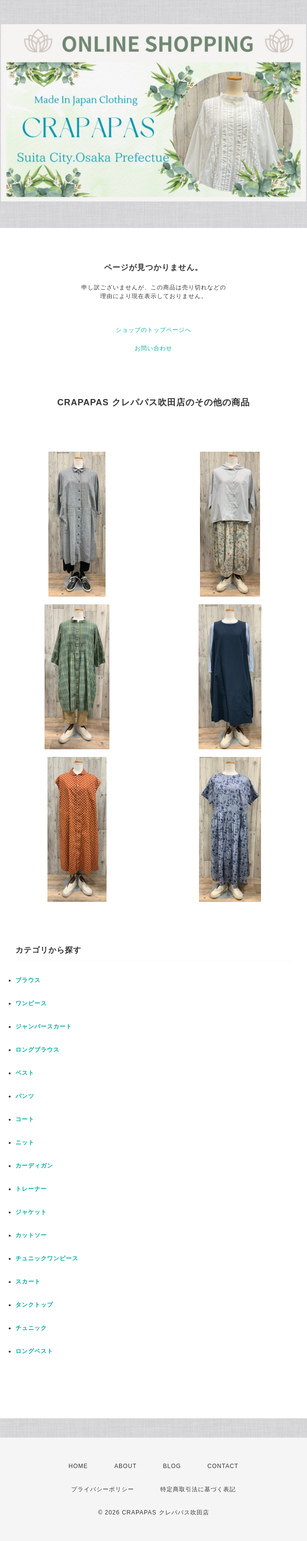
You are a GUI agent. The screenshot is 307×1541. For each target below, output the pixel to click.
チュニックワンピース (46, 1258)
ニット (24, 1142)
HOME (78, 1466)
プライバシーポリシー (102, 1489)
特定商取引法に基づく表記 (198, 1489)
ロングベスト (34, 1351)
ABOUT (125, 1466)
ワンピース (31, 1003)
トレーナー (31, 1188)
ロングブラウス (37, 1049)
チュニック (31, 1328)
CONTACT (222, 1466)
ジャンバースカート (43, 1026)
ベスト (24, 1073)
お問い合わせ (153, 348)
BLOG (172, 1466)
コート (24, 1119)
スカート (28, 1281)
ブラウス (28, 980)
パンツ (24, 1096)
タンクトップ (34, 1304)
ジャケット (31, 1212)
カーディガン (34, 1165)
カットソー (31, 1235)
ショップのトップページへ (153, 330)
